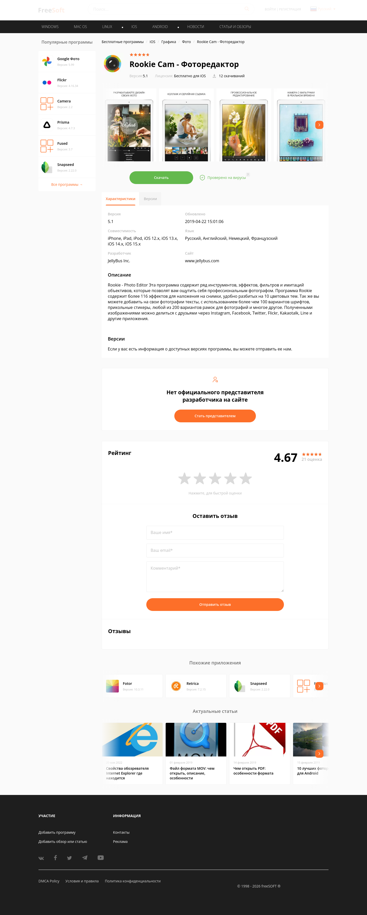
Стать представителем (215, 415)
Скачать (161, 177)
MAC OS (80, 26)
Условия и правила (82, 881)
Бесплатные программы (123, 41)
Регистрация (290, 9)
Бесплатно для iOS (190, 75)
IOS (134, 26)
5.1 (138, 75)
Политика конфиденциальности (133, 881)
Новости (195, 26)
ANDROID (160, 26)
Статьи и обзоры (235, 26)
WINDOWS (50, 26)
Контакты (121, 832)
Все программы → (67, 184)
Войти (270, 9)
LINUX (107, 26)
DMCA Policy (48, 881)
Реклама (120, 841)
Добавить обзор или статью (62, 841)
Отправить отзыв (215, 604)
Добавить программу (56, 832)
